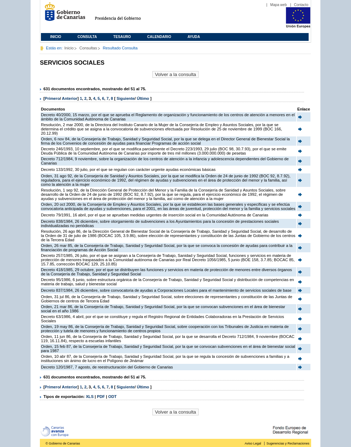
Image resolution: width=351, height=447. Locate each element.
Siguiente (126, 98)
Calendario (159, 37)
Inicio (55, 37)
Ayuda (194, 37)
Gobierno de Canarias (62, 14)
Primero (52, 98)
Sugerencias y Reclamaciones (288, 443)
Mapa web (278, 5)
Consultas (88, 48)
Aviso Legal (253, 443)
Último (143, 98)
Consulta (87, 37)
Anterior (70, 98)
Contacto (301, 5)
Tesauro (122, 37)
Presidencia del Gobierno (124, 14)
